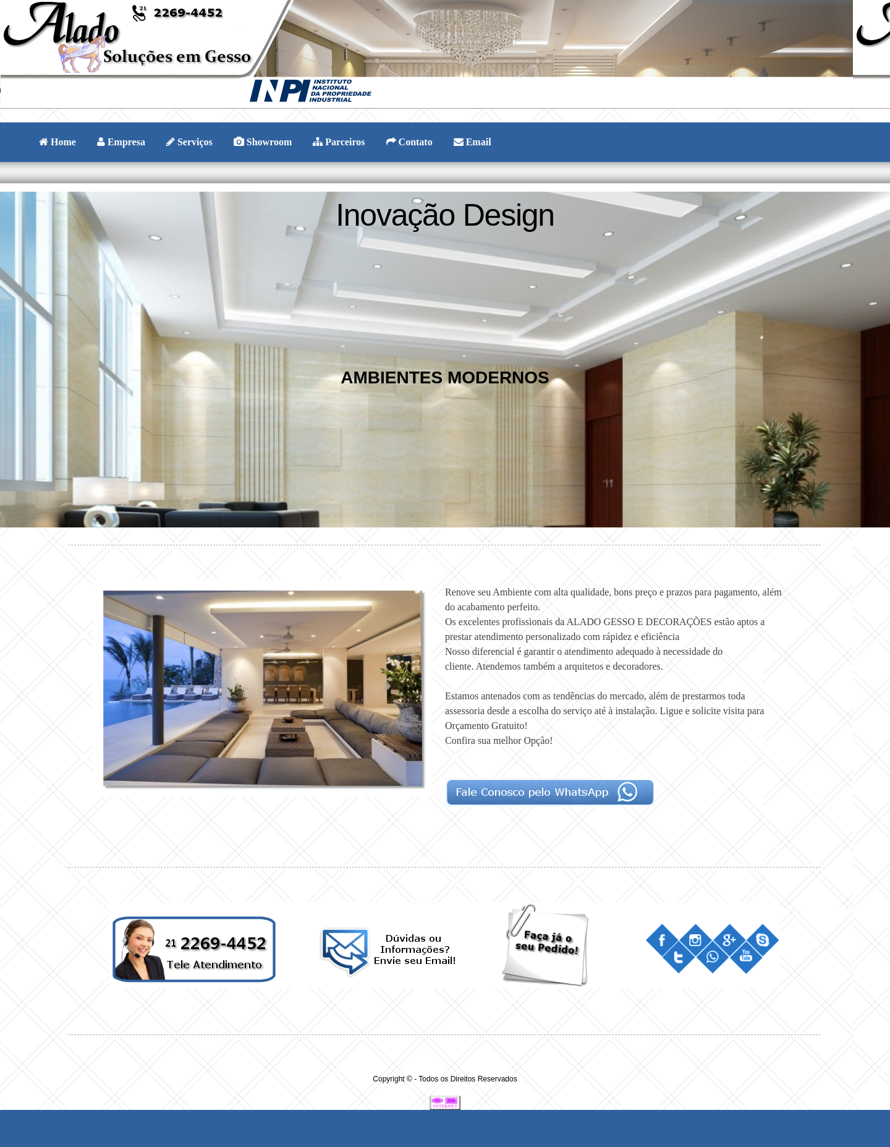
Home (57, 142)
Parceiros (339, 142)
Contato (409, 142)
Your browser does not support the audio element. (92, 91)
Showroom (263, 142)
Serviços (189, 142)
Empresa (121, 142)
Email (472, 142)
